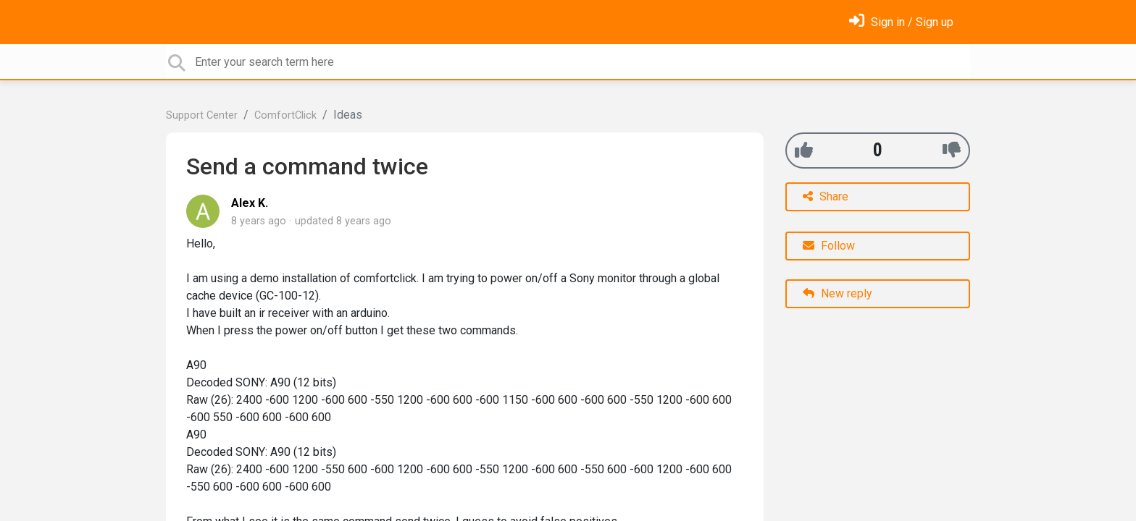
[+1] (804, 150)
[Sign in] (901, 22)
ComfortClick (285, 115)
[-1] (952, 150)
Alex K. (249, 203)
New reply (837, 293)
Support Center (202, 115)
